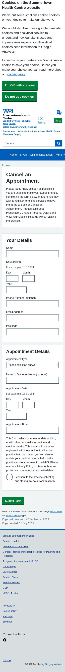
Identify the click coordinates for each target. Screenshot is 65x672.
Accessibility (9, 605)
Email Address (14, 311)
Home (13, 154)
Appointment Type (17, 359)
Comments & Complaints (15, 546)
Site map (7, 621)
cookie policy (16, 74)
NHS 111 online (11, 593)
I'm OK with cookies (20, 85)
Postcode (11, 325)
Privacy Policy (56, 511)
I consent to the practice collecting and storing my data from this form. (35, 479)
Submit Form (13, 501)
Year (8, 283)
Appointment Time (17, 424)
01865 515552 (9, 124)
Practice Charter (11, 577)
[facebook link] (5, 640)
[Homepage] (20, 114)
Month (26, 272)
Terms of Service (13, 515)
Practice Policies (11, 582)
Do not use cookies (19, 96)
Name (9, 247)
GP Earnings (9, 566)
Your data (8, 616)
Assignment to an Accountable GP (20, 561)
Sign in (7, 660)
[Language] (59, 112)
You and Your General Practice (19, 536)
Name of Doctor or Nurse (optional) (26, 374)
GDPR (6, 588)
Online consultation (41, 154)
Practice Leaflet (11, 541)
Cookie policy (9, 611)
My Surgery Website (51, 664)
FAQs (23, 154)
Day (8, 272)
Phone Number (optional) (21, 297)
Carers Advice (10, 572)
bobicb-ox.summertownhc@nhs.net (20, 127)
